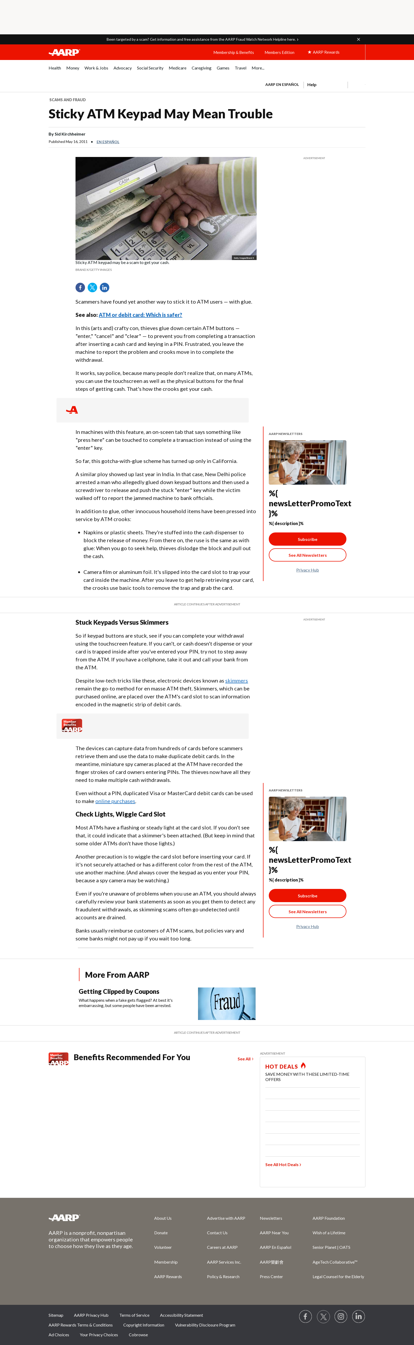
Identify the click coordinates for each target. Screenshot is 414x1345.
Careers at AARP (222, 1247)
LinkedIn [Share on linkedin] (106, 289)
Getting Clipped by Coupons (119, 991)
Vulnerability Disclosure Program (205, 1324)
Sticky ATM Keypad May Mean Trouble (161, 113)
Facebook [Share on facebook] (82, 289)
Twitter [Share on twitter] (94, 289)
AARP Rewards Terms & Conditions (81, 1324)
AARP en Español (282, 84)
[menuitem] (55, 70)
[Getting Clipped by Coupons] (169, 1003)
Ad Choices (59, 1334)
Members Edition (279, 52)
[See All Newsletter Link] (307, 555)
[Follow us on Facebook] (305, 1316)
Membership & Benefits (233, 52)
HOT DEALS (281, 1066)
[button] (358, 39)
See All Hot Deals (282, 1164)
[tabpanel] (313, 84)
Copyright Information (143, 1324)
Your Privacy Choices (99, 1334)
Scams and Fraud (67, 100)
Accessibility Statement (181, 1315)
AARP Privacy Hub (91, 1315)
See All (244, 1058)
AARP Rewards (168, 1276)
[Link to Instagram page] (341, 1316)
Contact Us (217, 1232)
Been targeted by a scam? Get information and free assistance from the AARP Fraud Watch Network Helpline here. (201, 39)
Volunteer (163, 1247)
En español (108, 142)
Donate (161, 1232)
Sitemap (56, 1315)
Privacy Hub (307, 569)
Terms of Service (134, 1315)
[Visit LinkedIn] (358, 1316)
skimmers (236, 680)
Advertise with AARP (226, 1218)
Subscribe (307, 539)
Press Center (271, 1276)
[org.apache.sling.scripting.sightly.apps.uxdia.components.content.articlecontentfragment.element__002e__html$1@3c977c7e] (166, 266)
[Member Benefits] (72, 730)
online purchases (115, 801)
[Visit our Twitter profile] (323, 1316)
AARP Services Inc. (224, 1261)
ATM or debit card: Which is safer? (140, 315)
